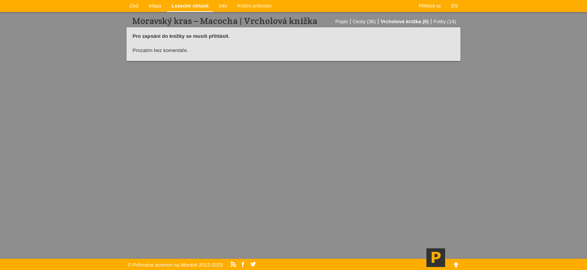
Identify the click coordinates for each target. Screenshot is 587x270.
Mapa (155, 6)
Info (223, 6)
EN (454, 6)
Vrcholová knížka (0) (405, 21)
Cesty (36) (364, 21)
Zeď (134, 6)
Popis (341, 21)
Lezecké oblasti (190, 6)
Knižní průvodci (254, 6)
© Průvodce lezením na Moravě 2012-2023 (175, 265)
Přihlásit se (430, 6)
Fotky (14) (445, 21)
